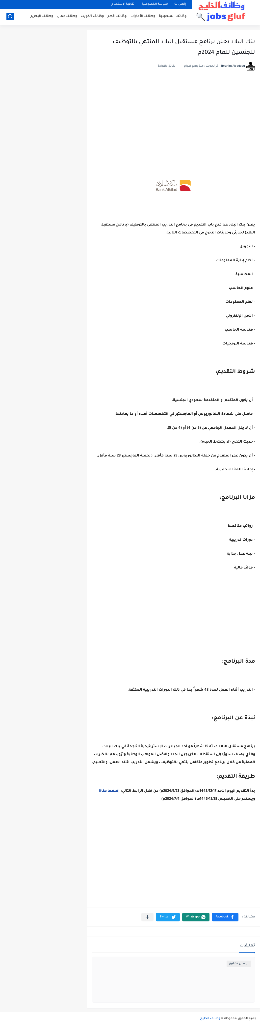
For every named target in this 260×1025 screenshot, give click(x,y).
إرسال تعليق (239, 964)
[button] (225, 917)
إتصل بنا (180, 4)
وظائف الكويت (92, 16)
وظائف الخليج (210, 1018)
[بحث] (10, 16)
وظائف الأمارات (142, 16)
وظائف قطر (117, 16)
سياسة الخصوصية (155, 4)
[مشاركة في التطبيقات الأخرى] (147, 917)
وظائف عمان (67, 16)
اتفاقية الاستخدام (123, 4)
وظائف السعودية (173, 16)
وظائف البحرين (41, 16)
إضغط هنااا (109, 791)
